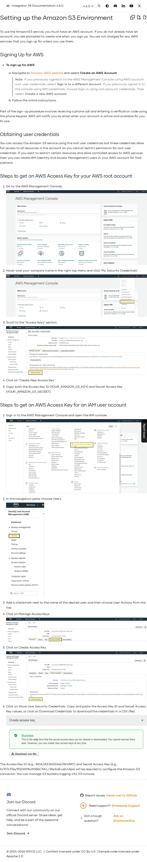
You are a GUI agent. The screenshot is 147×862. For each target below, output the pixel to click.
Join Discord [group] (18, 833)
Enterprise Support (126, 805)
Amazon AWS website (47, 73)
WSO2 (30, 851)
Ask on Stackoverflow (124, 818)
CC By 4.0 (88, 851)
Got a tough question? (93, 818)
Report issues (95, 795)
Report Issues (144, 431)
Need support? (100, 805)
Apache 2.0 (14, 856)
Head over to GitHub (121, 795)
